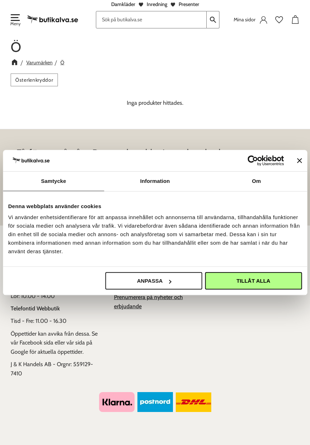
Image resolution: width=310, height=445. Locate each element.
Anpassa (154, 281)
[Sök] (213, 19)
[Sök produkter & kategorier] (151, 19)
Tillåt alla (253, 281)
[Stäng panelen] (299, 160)
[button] (15, 20)
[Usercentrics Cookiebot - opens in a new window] (253, 160)
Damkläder (123, 4)
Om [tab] (256, 181)
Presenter (189, 4)
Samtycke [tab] (53, 181)
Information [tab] (155, 181)
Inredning (157, 4)
